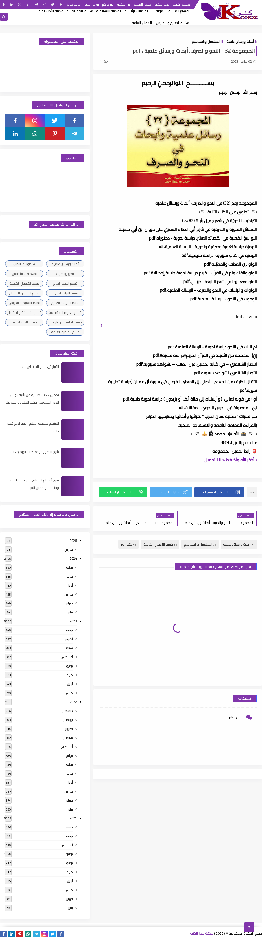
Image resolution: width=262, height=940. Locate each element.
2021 (73, 818)
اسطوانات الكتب (24, 264)
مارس (68, 549)
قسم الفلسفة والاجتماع (24, 312)
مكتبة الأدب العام (50, 11)
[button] (219, 492)
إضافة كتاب (74, 4)
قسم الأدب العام (65, 283)
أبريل (70, 585)
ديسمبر (68, 711)
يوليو (69, 755)
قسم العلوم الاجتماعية (65, 312)
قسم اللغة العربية (24, 322)
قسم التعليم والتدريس (24, 303)
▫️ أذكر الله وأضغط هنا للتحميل (230, 460)
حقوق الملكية (142, 4)
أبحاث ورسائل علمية (240, 41)
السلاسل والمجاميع (206, 41)
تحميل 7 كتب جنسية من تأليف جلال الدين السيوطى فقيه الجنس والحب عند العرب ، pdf (32, 402)
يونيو (69, 567)
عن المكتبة (124, 4)
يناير (70, 612)
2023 (73, 621)
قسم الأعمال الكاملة (160, 544)
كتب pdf (128, 544)
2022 (73, 702)
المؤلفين (158, 11)
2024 (73, 558)
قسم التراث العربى (65, 293)
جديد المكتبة (162, 4)
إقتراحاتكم (108, 4)
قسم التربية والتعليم (65, 303)
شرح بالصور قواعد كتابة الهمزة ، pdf (34, 452)
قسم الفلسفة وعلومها (65, 322)
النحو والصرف (65, 274)
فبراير (69, 603)
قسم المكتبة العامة (65, 332)
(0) (103, 61)
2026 (73, 540)
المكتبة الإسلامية (109, 11)
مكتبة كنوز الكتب (201, 933)
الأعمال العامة (142, 22)
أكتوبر (69, 639)
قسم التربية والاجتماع (24, 293)
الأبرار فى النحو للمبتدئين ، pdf (39, 366)
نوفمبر (68, 630)
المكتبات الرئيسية (137, 11)
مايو (70, 576)
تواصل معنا (92, 4)
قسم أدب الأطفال (24, 274)
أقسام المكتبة (178, 11)
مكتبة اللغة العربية (80, 11)
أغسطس (67, 657)
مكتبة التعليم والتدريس (172, 22)
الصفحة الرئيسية (182, 4)
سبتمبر (68, 648)
